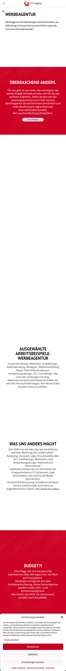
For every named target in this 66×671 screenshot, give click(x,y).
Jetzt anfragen (33, 120)
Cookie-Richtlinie (18, 668)
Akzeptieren (33, 646)
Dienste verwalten (11, 640)
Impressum (50, 668)
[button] (61, 617)
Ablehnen (33, 654)
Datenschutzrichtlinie (35, 668)
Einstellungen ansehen (33, 662)
